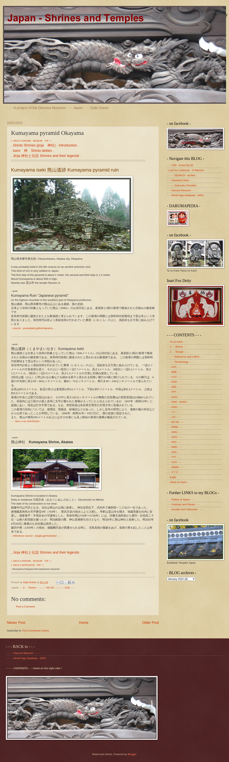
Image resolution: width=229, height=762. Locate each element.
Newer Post (16, 623)
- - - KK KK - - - (50, 587)
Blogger (132, 754)
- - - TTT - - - (174, 457)
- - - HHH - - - (174, 407)
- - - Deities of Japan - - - (180, 499)
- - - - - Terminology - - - (180, 361)
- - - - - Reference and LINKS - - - (185, 356)
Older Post (150, 623)
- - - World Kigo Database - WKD (185, 195)
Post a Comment (25, 606)
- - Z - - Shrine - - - (30, 587)
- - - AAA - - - (174, 366)
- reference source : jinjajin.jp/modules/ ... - (36, 535)
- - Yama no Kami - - (178, 482)
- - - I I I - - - (173, 411)
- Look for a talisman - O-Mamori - (186, 170)
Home (83, 623)
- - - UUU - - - (174, 462)
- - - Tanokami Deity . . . (180, 180)
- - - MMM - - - (174, 426)
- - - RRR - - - (174, 447)
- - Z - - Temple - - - (177, 351)
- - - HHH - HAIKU (177, 401)
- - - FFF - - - (174, 391)
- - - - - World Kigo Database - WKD (26, 658)
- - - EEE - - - (174, 386)
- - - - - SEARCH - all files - (182, 175)
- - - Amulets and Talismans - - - (184, 509)
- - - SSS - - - (67, 587)
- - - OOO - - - (174, 437)
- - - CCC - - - (174, 376)
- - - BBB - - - (174, 371)
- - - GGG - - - (174, 396)
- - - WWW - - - (175, 467)
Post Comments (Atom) (36, 630)
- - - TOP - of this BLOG (180, 165)
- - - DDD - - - (174, 381)
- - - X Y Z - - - (174, 472)
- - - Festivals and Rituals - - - (183, 504)
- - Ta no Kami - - (176, 341)
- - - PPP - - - (174, 442)
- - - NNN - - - (174, 432)
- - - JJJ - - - (173, 416)
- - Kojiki (171, 477)
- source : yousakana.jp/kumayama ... (33, 328)
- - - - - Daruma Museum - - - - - (23, 653)
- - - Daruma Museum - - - (181, 190)
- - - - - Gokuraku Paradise (181, 185)
